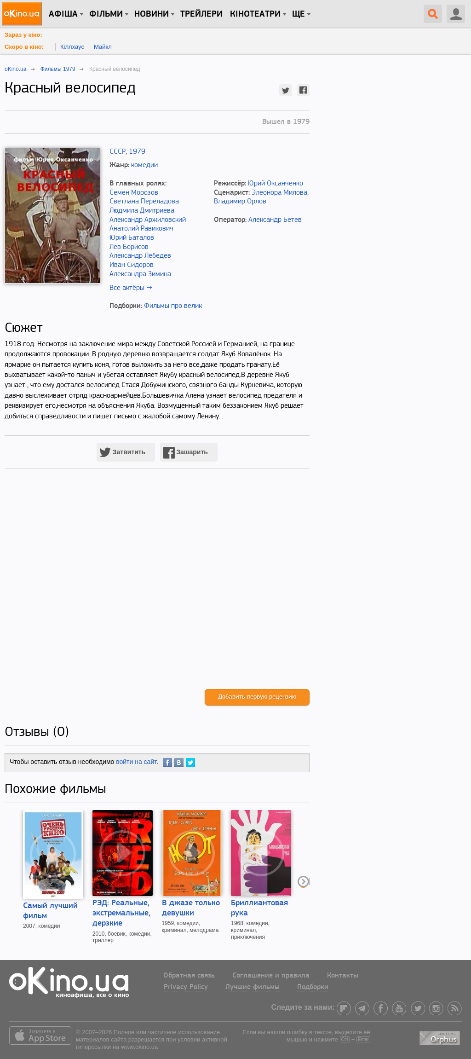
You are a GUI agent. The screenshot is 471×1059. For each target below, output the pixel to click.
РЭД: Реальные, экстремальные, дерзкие (121, 913)
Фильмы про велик (173, 306)
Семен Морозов (133, 193)
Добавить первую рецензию (257, 697)
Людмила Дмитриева (141, 210)
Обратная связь (189, 975)
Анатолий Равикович (141, 228)
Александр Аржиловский (147, 220)
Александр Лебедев (140, 256)
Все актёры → (130, 288)
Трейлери (201, 14)
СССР (117, 152)
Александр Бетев (275, 220)
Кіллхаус (72, 46)
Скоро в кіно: (24, 46)
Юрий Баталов (131, 238)
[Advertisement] (157, 588)
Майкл (103, 46)
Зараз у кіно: (23, 34)
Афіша (63, 14)
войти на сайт (136, 761)
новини (151, 14)
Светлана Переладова (144, 201)
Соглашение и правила (271, 975)
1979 (137, 152)
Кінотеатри (255, 14)
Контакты (342, 975)
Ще (298, 14)
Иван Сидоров (131, 265)
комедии (144, 165)
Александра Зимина (140, 274)
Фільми (106, 14)
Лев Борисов (129, 247)
